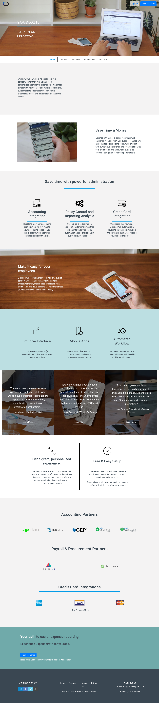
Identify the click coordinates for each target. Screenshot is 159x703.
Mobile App (104, 59)
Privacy (94, 683)
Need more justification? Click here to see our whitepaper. (45, 660)
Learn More (28, 422)
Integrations (89, 59)
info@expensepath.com (133, 686)
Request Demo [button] (148, 3)
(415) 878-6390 (133, 691)
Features (76, 59)
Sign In (135, 3)
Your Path (64, 59)
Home (52, 59)
